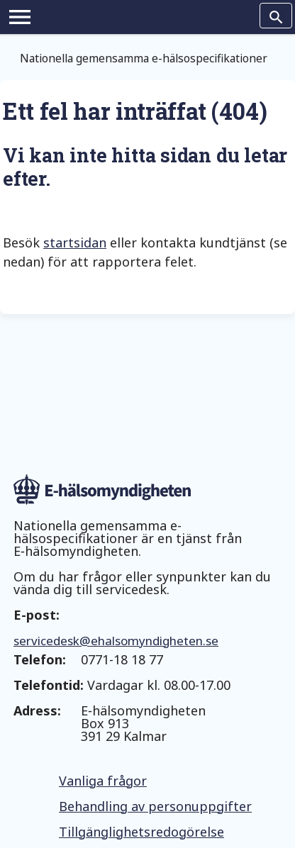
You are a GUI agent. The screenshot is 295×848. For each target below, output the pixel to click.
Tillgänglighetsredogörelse (141, 831)
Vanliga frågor (103, 780)
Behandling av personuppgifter (155, 806)
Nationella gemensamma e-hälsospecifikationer (143, 58)
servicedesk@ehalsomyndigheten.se (115, 640)
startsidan (74, 242)
